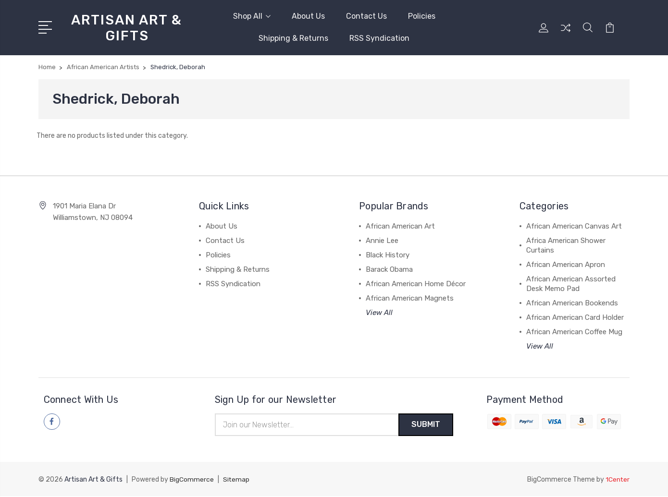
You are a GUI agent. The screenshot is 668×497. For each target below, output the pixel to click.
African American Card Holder (575, 317)
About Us (308, 16)
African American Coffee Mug (574, 331)
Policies (421, 16)
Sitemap (236, 480)
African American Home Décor (416, 283)
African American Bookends (572, 303)
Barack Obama (389, 269)
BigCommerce (192, 480)
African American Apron (565, 264)
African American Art (400, 226)
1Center (617, 480)
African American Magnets (410, 298)
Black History (387, 255)
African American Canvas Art (574, 226)
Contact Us (366, 16)
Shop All (252, 16)
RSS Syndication (379, 38)
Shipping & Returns (293, 38)
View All (379, 312)
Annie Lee (382, 240)
